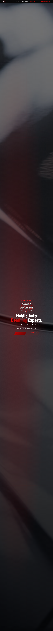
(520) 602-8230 (33, 1)
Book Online (20, 333)
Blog (18, 1)
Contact (26, 1)
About (23, 1)
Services (12, 1)
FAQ (20, 1)
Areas (16, 1)
